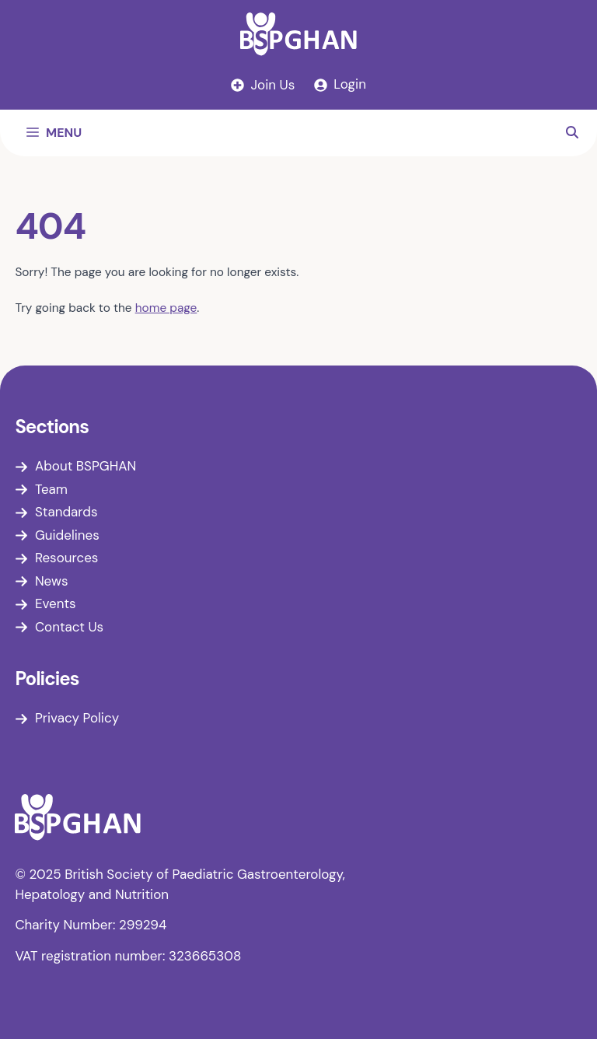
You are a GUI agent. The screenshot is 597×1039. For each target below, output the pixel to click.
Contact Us (69, 626)
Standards (66, 511)
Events (55, 603)
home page (166, 308)
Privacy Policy (77, 717)
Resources (66, 557)
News (51, 580)
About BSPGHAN (85, 465)
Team (51, 489)
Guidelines (67, 535)
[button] (572, 133)
